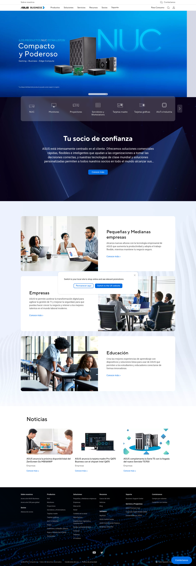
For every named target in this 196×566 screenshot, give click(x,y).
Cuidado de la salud (80, 513)
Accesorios (51, 536)
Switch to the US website (108, 285)
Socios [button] (104, 7)
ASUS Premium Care (133, 508)
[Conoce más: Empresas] (36, 315)
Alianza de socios (27, 512)
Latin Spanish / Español (165, 562)
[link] (98, 48)
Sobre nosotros (27, 2)
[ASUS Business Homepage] (32, 8)
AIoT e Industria (52, 521)
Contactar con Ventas (159, 502)
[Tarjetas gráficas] (142, 108)
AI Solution (77, 538)
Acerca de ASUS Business (30, 499)
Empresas (76, 502)
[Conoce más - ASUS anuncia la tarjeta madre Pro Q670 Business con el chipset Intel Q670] (98, 471)
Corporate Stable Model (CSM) (136, 512)
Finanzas (76, 531)
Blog (101, 506)
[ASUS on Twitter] (102, 552)
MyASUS (103, 515)
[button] (168, 8)
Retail (75, 510)
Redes (49, 525)
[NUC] (32, 108)
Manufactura (77, 517)
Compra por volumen (159, 499)
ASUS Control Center (107, 519)
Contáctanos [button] (167, 2)
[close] (135, 275)
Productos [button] (55, 7)
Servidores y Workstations (56, 510)
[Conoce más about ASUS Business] (98, 172)
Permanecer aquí (83, 285)
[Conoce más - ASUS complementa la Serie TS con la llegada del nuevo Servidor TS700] (147, 471)
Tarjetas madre (52, 513)
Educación (77, 506)
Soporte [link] (115, 7)
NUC (48, 499)
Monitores (50, 502)
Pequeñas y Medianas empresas (84, 499)
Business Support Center (134, 499)
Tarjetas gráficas (53, 517)
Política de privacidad (89, 562)
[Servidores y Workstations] (98, 108)
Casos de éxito (105, 499)
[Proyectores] (76, 108)
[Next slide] (179, 109)
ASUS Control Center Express (110, 523)
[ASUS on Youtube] (94, 552)
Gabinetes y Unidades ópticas (57, 529)
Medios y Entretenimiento (82, 527)
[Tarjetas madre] (120, 108)
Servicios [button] (81, 7)
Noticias (102, 502)
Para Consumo (157, 7)
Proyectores (51, 506)
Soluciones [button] (68, 7)
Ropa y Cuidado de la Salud (56, 532)
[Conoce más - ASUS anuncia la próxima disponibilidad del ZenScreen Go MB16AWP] (49, 471)
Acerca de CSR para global (30, 502)
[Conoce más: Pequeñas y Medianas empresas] (113, 256)
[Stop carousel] (106, 94)
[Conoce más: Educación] (113, 375)
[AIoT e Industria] (164, 108)
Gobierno (76, 535)
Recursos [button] (93, 7)
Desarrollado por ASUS (134, 515)
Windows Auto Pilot (106, 527)
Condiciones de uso (72, 562)
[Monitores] (54, 108)
